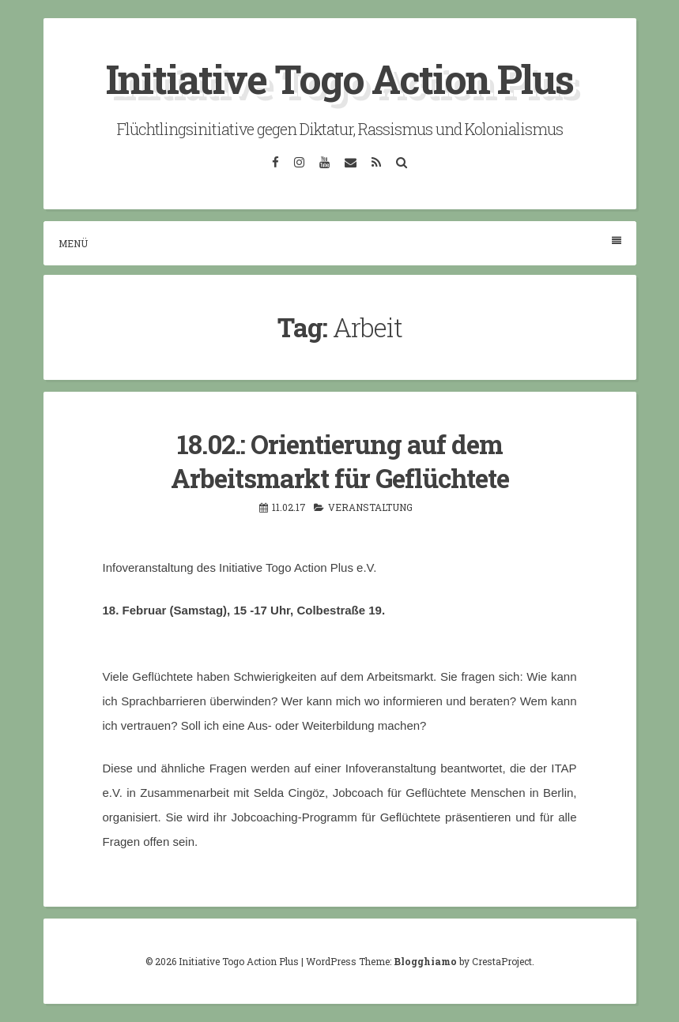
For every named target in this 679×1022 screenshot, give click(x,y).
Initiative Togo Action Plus (339, 79)
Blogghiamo (425, 961)
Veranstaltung (370, 507)
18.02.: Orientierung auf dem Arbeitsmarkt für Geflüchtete (340, 460)
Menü (339, 243)
